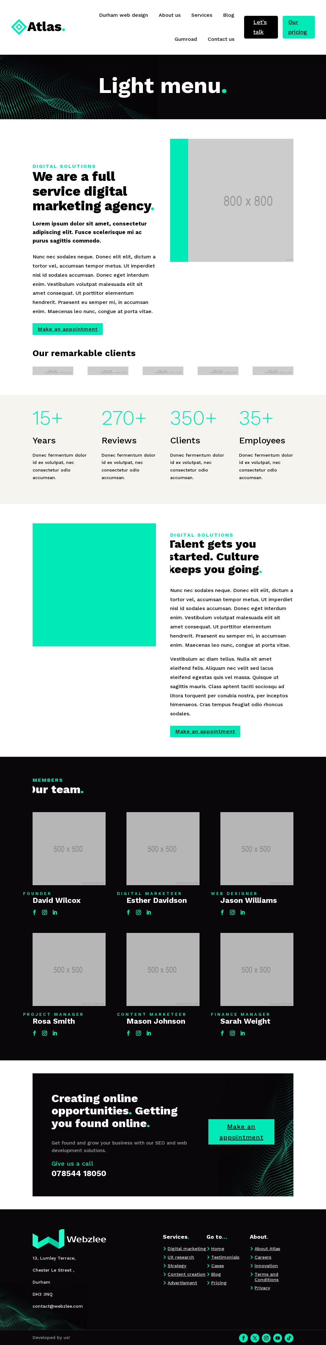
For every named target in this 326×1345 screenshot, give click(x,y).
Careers (263, 1257)
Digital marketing (187, 1248)
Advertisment (182, 1282)
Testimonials (225, 1257)
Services (201, 15)
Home (217, 1248)
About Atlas (267, 1248)
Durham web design (123, 15)
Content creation (187, 1274)
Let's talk (260, 27)
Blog (228, 15)
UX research (181, 1257)
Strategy (177, 1265)
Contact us (221, 39)
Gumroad (186, 39)
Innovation (266, 1265)
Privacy (262, 1287)
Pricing (219, 1282)
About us (170, 15)
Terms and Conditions (267, 1277)
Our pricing (297, 27)
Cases (217, 1265)
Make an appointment (68, 329)
